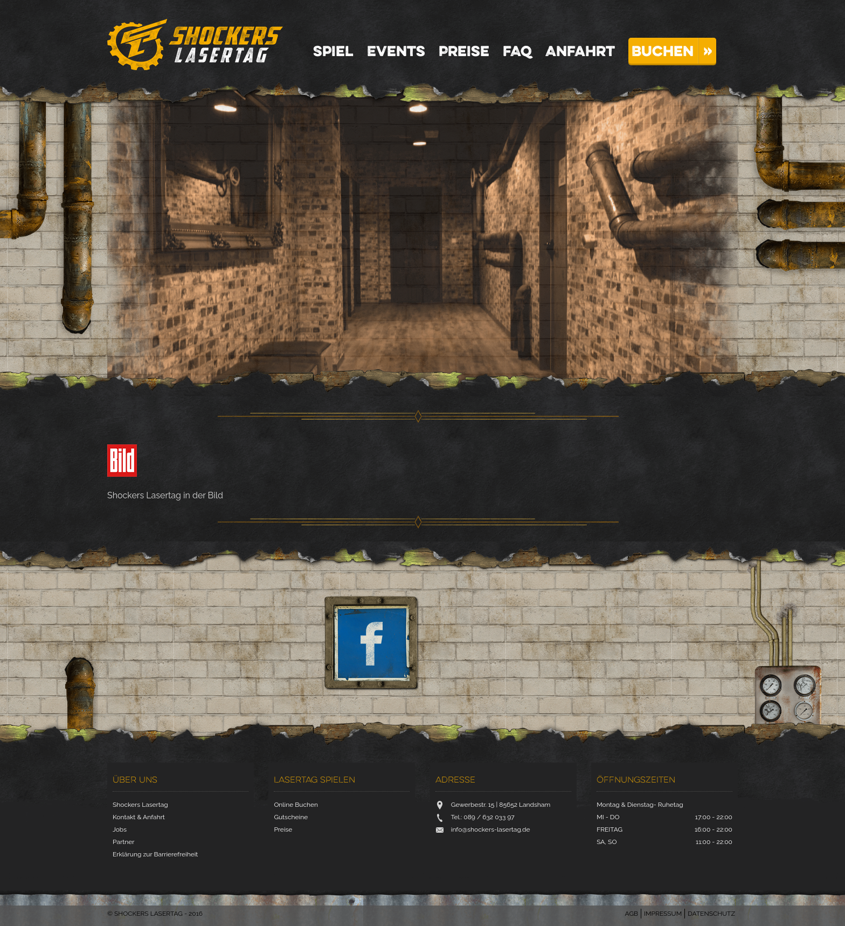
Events (396, 50)
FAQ (517, 50)
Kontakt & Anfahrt (139, 817)
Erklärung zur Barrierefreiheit (155, 854)
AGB (631, 913)
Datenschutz (711, 913)
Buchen (663, 50)
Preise (464, 50)
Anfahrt (580, 50)
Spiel (333, 50)
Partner (123, 842)
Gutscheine (291, 817)
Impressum (663, 913)
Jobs (120, 829)
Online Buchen (296, 804)
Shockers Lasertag (195, 44)
